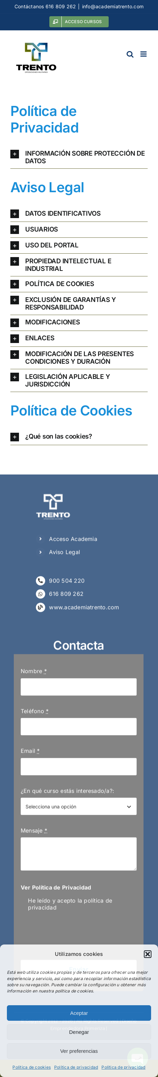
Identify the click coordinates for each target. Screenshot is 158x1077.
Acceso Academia (73, 541)
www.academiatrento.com (84, 609)
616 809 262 (66, 596)
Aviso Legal (64, 554)
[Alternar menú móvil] (144, 54)
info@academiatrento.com (113, 6)
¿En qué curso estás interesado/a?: (67, 792)
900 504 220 (67, 582)
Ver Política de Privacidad (56, 889)
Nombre (34, 673)
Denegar (79, 1032)
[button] (147, 954)
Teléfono (35, 713)
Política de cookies (31, 1067)
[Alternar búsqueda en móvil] (130, 54)
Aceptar (79, 1013)
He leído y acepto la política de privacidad (70, 906)
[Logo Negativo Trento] (53, 494)
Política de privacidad (76, 1067)
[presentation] (73, 937)
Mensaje (34, 832)
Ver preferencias (79, 1051)
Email (30, 753)
